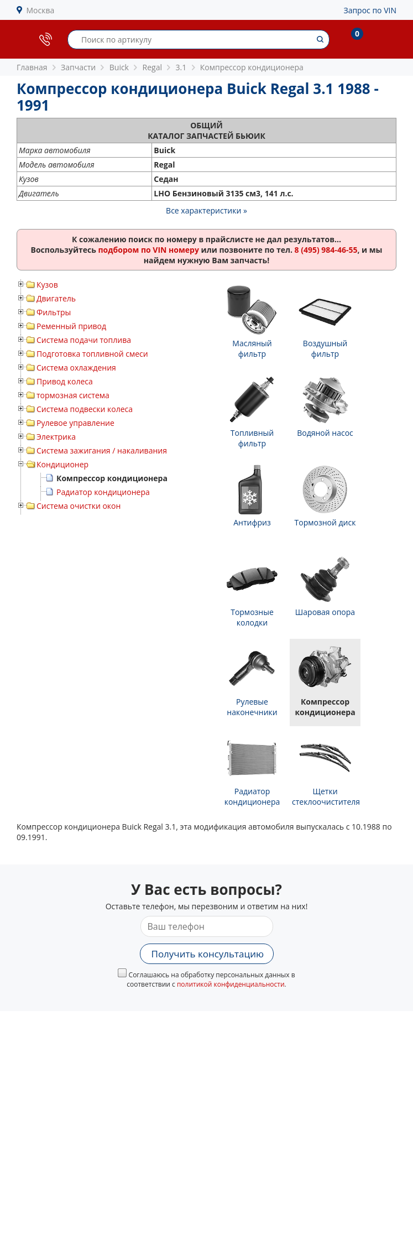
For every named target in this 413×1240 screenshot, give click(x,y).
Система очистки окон (78, 506)
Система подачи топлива (83, 340)
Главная (32, 67)
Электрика (56, 436)
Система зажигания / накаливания (101, 450)
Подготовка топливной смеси (92, 353)
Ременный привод (71, 326)
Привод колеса (64, 381)
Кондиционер (62, 464)
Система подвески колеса (84, 409)
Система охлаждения (76, 367)
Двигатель (56, 298)
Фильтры (53, 312)
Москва (41, 10)
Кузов (47, 284)
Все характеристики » (206, 210)
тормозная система (72, 395)
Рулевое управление (75, 423)
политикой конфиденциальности (231, 984)
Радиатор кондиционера (103, 492)
